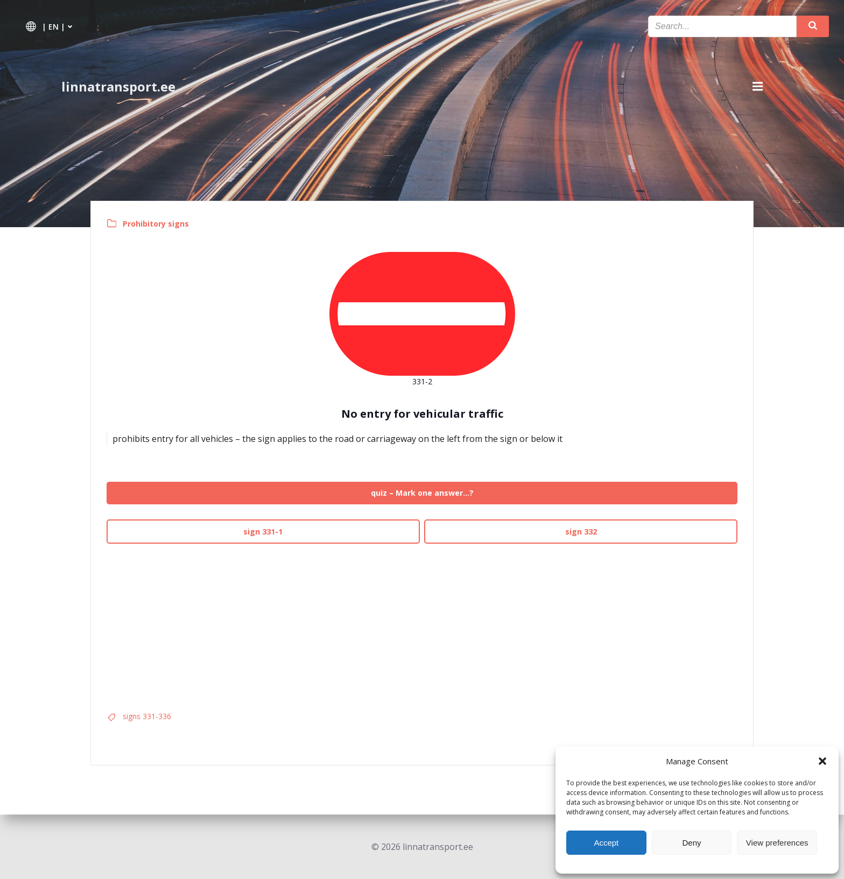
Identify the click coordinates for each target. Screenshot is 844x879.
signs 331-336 (147, 717)
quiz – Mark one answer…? (422, 493)
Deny (691, 842)
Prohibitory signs (156, 224)
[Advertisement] (422, 624)
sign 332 (580, 531)
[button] (822, 761)
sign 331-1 (263, 531)
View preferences (777, 842)
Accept (606, 842)
